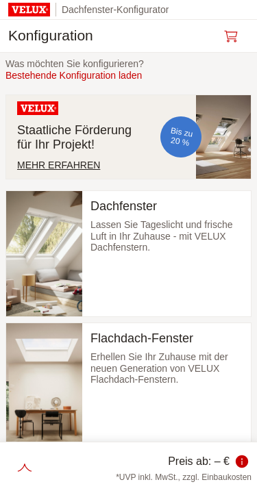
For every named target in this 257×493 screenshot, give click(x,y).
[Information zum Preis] (242, 461)
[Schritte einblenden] (24, 467)
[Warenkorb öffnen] (235, 36)
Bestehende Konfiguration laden (73, 75)
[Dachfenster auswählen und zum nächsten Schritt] (128, 253)
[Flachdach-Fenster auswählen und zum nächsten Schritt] (128, 385)
